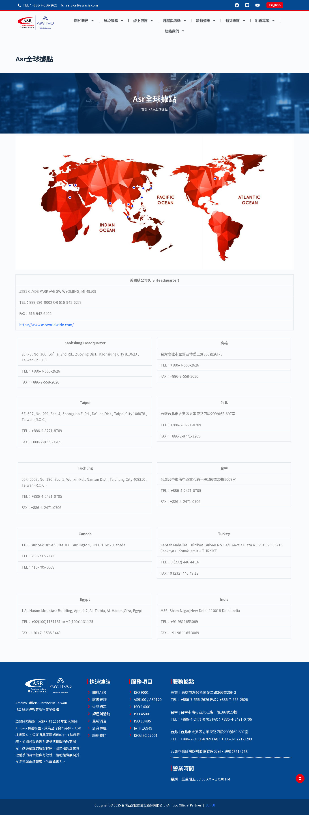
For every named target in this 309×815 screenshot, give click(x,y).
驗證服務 (114, 21)
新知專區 (235, 21)
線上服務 (143, 21)
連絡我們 (175, 31)
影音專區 (265, 21)
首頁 (144, 109)
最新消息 (206, 21)
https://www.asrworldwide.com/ (46, 324)
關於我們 (84, 21)
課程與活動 (175, 21)
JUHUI (210, 805)
